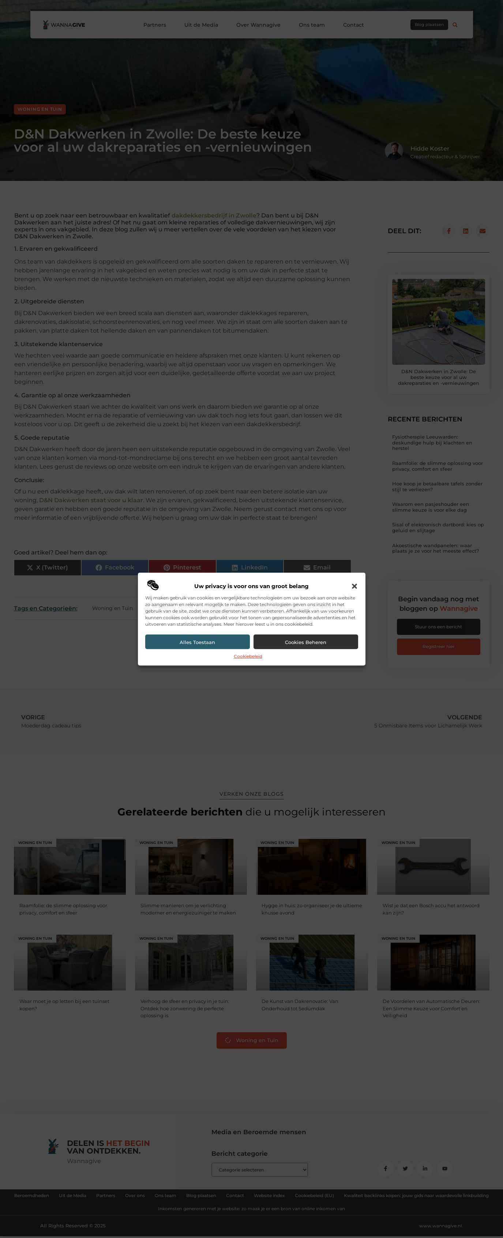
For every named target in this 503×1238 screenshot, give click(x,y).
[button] (354, 586)
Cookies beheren (305, 642)
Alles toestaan (197, 642)
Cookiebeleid (248, 656)
